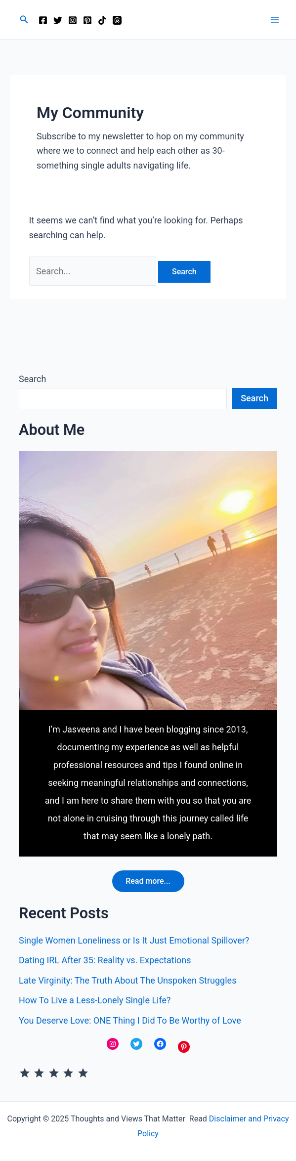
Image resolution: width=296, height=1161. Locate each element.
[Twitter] (57, 20)
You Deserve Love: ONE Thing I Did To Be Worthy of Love (130, 1020)
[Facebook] (43, 20)
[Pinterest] (87, 20)
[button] (24, 19)
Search (32, 379)
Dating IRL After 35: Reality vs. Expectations (105, 960)
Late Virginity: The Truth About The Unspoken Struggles (127, 980)
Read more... (148, 881)
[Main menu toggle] (274, 19)
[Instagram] (72, 20)
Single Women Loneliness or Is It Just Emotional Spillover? (134, 940)
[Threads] (117, 20)
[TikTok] (102, 20)
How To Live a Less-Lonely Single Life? (95, 1000)
